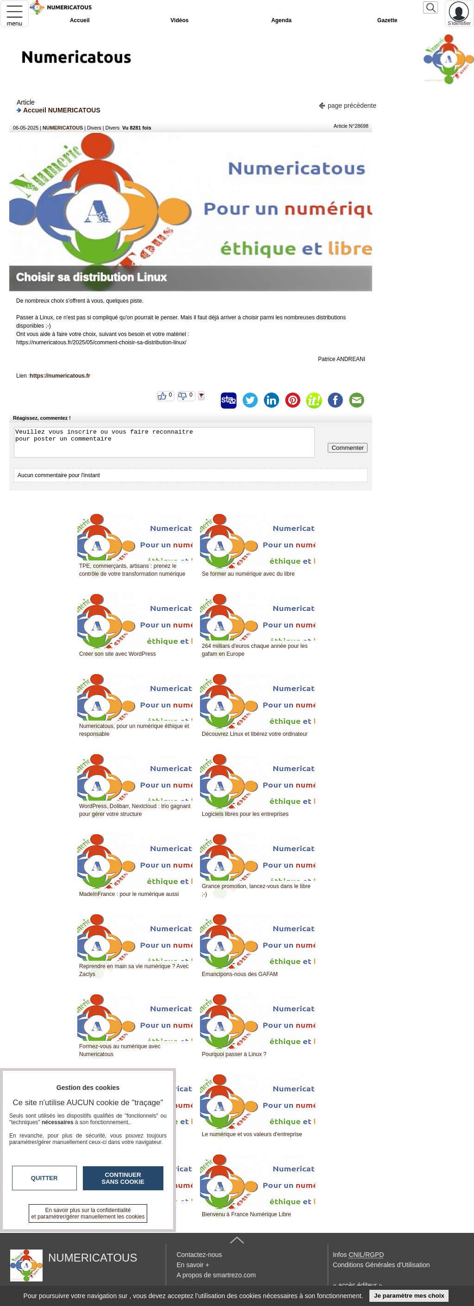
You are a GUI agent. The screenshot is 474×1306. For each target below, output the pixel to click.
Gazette (387, 20)
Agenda (281, 20)
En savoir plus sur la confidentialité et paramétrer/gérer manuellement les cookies (88, 1213)
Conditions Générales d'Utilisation (381, 1265)
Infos (358, 1254)
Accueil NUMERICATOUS (58, 110)
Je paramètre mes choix (409, 1295)
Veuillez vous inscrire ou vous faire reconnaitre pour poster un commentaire (164, 442)
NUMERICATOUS (63, 128)
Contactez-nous (199, 1254)
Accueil (80, 20)
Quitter (44, 1178)
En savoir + (192, 1265)
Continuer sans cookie (123, 1178)
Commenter (347, 447)
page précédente (347, 104)
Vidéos (179, 20)
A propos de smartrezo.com (216, 1275)
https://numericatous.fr (60, 376)
